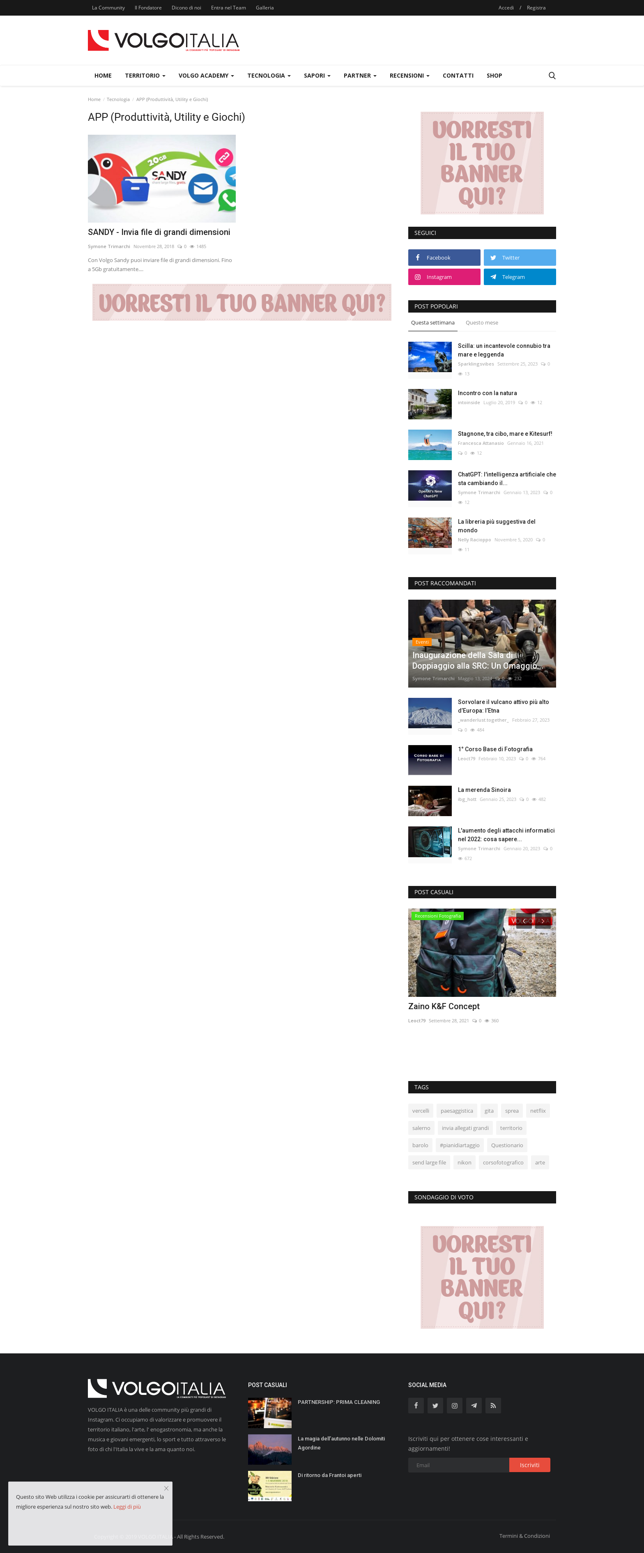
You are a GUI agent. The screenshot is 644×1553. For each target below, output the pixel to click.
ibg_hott (467, 799)
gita (489, 1110)
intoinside (469, 402)
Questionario (507, 1145)
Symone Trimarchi (109, 246)
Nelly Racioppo (474, 539)
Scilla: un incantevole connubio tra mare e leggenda (504, 350)
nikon (465, 1162)
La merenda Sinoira (484, 790)
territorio (511, 1128)
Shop (494, 75)
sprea (512, 1110)
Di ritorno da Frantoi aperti (329, 1475)
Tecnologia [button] (269, 75)
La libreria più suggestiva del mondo (497, 526)
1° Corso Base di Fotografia (495, 749)
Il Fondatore (148, 7)
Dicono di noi (186, 7)
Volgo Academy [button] (206, 75)
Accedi (506, 7)
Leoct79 (466, 758)
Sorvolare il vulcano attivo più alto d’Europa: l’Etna (503, 706)
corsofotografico (503, 1162)
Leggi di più (127, 1506)
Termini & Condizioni (524, 1535)
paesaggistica (457, 1110)
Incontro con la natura (487, 393)
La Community (108, 7)
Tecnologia (118, 99)
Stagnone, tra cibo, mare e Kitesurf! (505, 433)
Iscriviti (530, 1465)
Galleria (265, 7)
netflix (538, 1110)
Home (103, 75)
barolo (420, 1145)
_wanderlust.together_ (483, 720)
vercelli (420, 1110)
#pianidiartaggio (460, 1145)
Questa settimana (433, 322)
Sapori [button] (317, 75)
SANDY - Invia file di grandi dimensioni (159, 232)
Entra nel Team (228, 7)
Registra (536, 7)
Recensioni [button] (410, 75)
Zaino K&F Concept (444, 1006)
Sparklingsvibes (476, 364)
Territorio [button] (145, 75)
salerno (421, 1128)
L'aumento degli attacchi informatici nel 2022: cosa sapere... (506, 834)
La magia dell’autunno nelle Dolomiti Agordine (341, 1443)
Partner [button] (360, 75)
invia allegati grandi (465, 1128)
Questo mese (482, 322)
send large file (429, 1162)
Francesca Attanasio (481, 443)
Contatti (458, 75)
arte (540, 1162)
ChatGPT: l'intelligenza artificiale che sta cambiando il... (507, 478)
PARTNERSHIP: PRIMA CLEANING (339, 1402)
